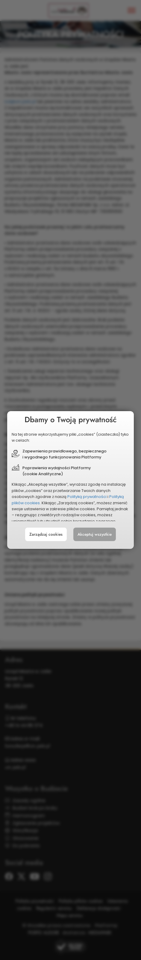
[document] (70, 480)
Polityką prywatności (87, 496)
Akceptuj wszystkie (95, 534)
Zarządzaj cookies (45, 534)
